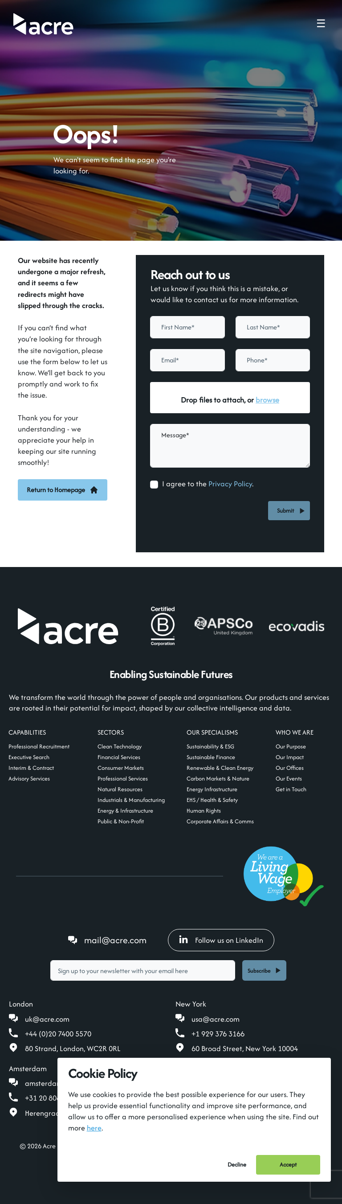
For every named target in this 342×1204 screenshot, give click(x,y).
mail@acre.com (115, 939)
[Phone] (273, 360)
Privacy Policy (230, 483)
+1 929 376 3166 (217, 1033)
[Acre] (43, 24)
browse (267, 399)
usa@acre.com (215, 1019)
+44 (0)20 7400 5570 (58, 1033)
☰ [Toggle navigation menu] (321, 23)
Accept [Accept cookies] (288, 1164)
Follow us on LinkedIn (221, 940)
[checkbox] (154, 485)
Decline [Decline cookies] (237, 1164)
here (94, 1127)
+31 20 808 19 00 (52, 1098)
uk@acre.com (47, 1019)
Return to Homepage (62, 489)
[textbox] (187, 327)
